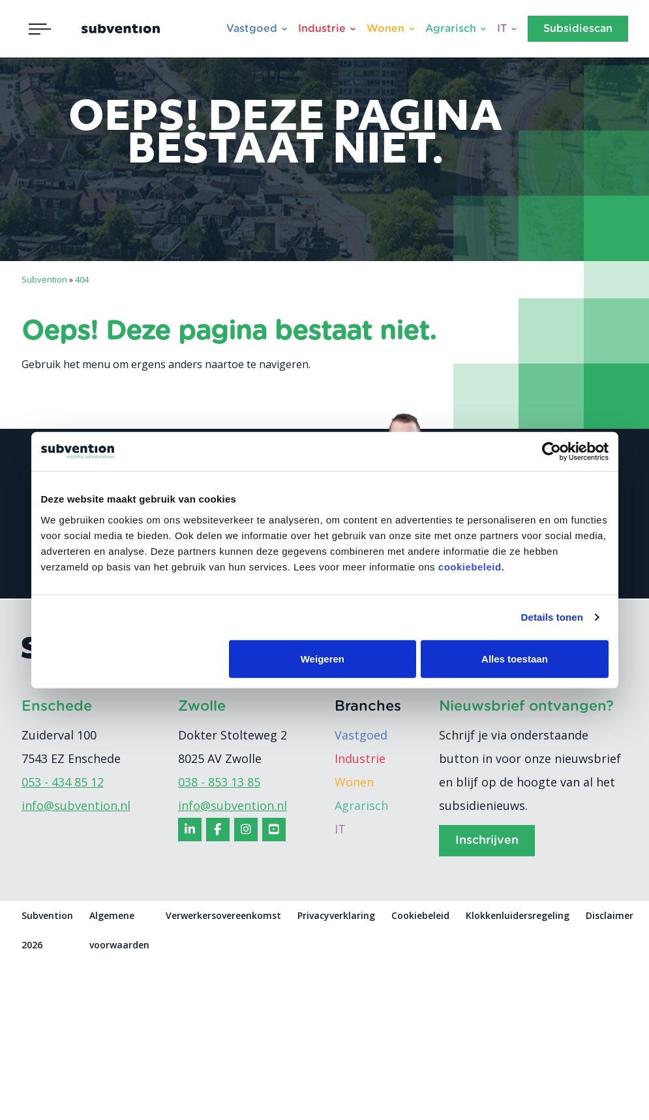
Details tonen (552, 617)
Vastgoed (251, 28)
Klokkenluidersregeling (517, 915)
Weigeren (322, 658)
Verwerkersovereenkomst (223, 915)
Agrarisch (450, 28)
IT (502, 28)
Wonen (385, 28)
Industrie (322, 28)
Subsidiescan (577, 28)
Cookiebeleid (420, 915)
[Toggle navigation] (40, 29)
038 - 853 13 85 (219, 782)
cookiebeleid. (471, 566)
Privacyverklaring (336, 915)
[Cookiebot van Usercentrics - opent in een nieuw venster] (551, 451)
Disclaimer (609, 915)
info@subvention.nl (76, 805)
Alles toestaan (514, 658)
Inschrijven (487, 841)
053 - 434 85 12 (63, 782)
